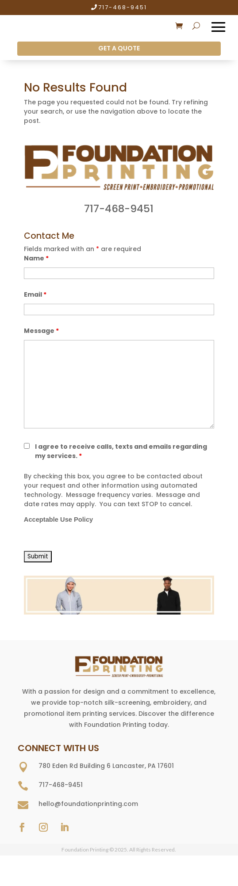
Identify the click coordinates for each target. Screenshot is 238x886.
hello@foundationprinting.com (88, 803)
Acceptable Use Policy (58, 519)
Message (41, 330)
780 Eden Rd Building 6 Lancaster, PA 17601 (106, 765)
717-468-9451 (122, 7)
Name (36, 258)
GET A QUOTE (119, 48)
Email (35, 294)
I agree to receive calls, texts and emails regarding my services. (121, 451)
